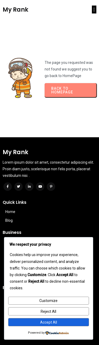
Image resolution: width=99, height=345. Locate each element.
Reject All (48, 311)
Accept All (48, 322)
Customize (48, 301)
